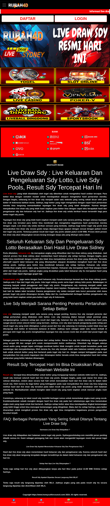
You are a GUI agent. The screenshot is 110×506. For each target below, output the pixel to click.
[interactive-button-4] (82, 94)
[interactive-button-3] (27, 94)
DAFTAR (27, 18)
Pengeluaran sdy (11, 279)
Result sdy (8, 375)
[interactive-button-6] (82, 112)
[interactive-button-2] (82, 76)
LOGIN (81, 18)
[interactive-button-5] (27, 112)
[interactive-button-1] (27, 76)
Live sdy (7, 314)
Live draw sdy (9, 193)
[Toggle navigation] (4, 5)
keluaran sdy (24, 253)
